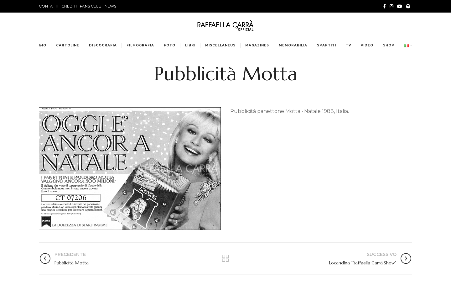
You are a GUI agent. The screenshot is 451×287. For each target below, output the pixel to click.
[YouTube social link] (399, 6)
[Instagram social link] (391, 6)
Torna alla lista (225, 258)
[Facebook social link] (384, 6)
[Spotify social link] (408, 6)
